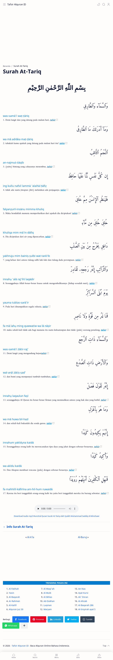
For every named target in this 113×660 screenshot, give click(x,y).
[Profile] (108, 4)
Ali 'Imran (83, 597)
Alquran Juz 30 (16, 609)
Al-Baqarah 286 (85, 605)
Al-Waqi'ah (49, 588)
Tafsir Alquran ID (16, 4)
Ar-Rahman (14, 601)
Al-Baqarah (14, 597)
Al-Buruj (82, 537)
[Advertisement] (56, 38)
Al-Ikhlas (48, 597)
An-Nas (81, 588)
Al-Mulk (47, 592)
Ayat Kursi (83, 592)
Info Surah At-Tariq (20, 526)
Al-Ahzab (82, 601)
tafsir (52, 120)
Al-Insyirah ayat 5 (86, 609)
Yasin (11, 592)
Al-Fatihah (14, 588)
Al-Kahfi (13, 605)
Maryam (48, 609)
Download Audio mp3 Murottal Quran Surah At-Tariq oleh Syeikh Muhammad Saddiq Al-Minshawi (56, 516)
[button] (98, 4)
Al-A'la (30, 537)
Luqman (48, 605)
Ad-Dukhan (49, 601)
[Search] (103, 4)
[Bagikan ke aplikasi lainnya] (24, 625)
